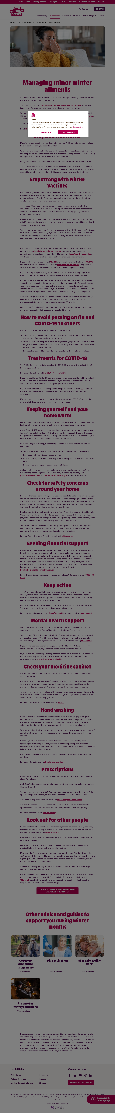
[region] (58, 124)
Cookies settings (47, 132)
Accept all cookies (67, 132)
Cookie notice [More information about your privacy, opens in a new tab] (78, 127)
